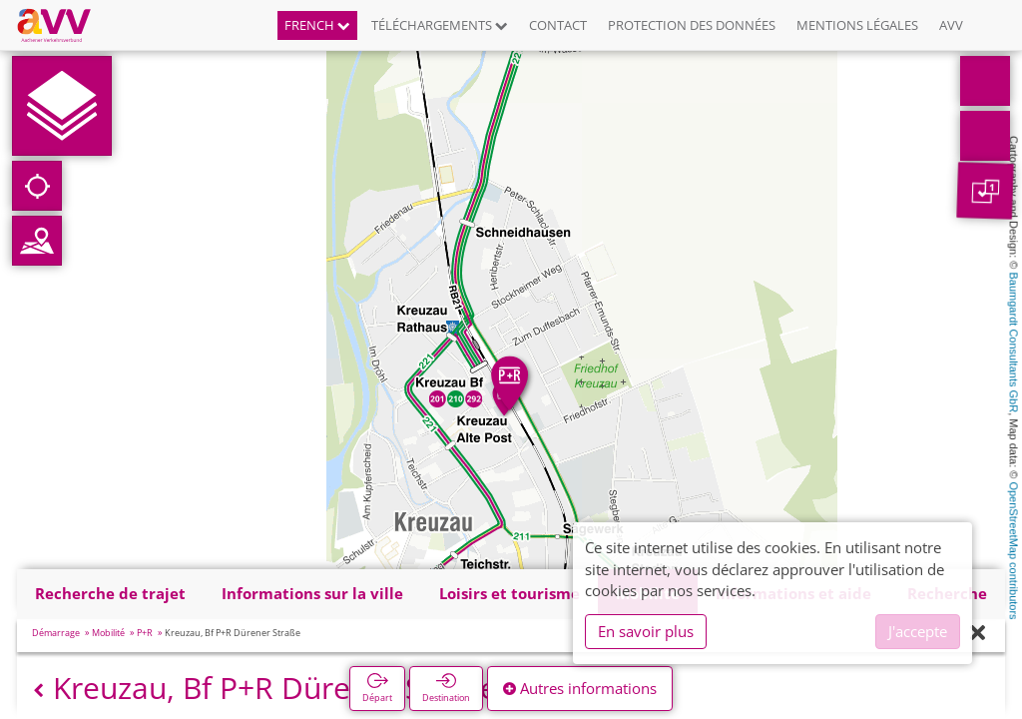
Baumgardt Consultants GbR (1014, 343)
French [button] (317, 25)
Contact (558, 25)
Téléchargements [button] (439, 25)
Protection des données (691, 25)
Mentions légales (857, 25)
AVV (951, 25)
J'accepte (917, 631)
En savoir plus (646, 631)
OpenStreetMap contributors (1014, 550)
